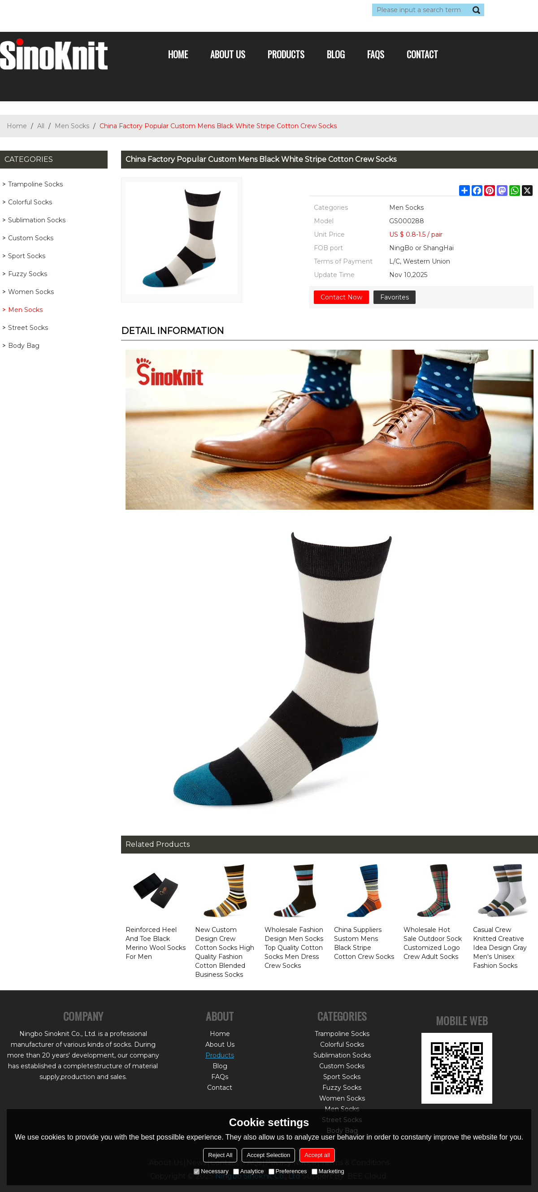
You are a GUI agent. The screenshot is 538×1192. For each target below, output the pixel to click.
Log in (55, 10)
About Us (227, 54)
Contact (422, 54)
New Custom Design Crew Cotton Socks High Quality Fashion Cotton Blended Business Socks (224, 952)
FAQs (375, 54)
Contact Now (341, 297)
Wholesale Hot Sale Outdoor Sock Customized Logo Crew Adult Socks (433, 943)
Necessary (211, 1171)
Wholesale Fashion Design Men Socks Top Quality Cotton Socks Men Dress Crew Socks (294, 948)
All (40, 126)
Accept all (317, 1155)
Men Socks (72, 126)
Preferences (288, 1171)
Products (286, 54)
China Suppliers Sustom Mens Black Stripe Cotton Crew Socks (364, 943)
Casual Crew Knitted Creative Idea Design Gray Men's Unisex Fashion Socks (500, 948)
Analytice (248, 1171)
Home (178, 54)
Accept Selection (268, 1155)
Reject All (220, 1155)
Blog (336, 54)
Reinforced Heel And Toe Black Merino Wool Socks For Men (156, 943)
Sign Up (82, 10)
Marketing (328, 1171)
